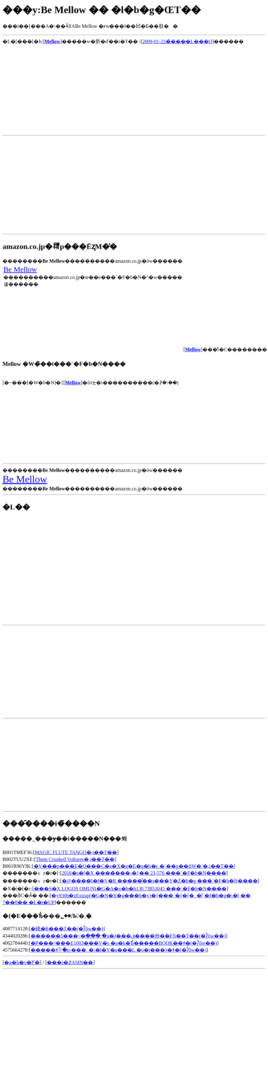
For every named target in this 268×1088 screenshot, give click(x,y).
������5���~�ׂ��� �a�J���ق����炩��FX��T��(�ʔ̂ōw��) (128, 936)
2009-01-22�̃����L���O (177, 41)
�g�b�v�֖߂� (22, 962)
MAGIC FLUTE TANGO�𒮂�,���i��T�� (76, 852)
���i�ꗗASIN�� (70, 962)
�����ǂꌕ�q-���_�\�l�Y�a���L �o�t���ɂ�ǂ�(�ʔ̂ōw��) (119, 950)
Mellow (73, 382)
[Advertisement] (75, 89)
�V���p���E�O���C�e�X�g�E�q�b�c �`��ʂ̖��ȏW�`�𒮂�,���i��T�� (134, 866)
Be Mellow (20, 269)
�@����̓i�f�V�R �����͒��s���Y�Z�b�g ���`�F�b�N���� (160, 880)
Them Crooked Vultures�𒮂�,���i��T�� (75, 859)
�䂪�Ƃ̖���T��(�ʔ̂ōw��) (67, 928)
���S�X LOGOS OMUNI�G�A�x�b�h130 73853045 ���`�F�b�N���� (130, 888)
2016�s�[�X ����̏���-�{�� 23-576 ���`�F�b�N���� (144, 873)
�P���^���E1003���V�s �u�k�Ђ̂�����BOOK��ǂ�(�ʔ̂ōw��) (124, 943)
